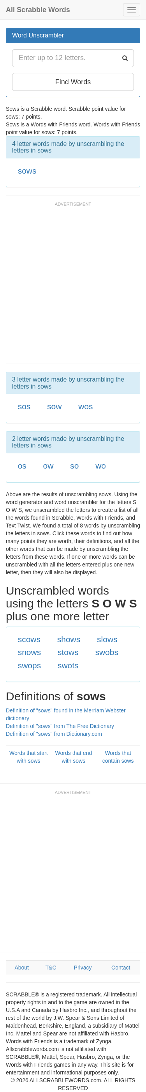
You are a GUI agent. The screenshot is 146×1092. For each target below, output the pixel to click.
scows (29, 639)
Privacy (83, 967)
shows (69, 639)
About (21, 967)
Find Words (73, 82)
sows (27, 170)
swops (29, 665)
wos (85, 406)
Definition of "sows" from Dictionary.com (54, 734)
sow (54, 406)
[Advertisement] (73, 286)
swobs (106, 652)
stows (68, 652)
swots (68, 665)
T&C (51, 967)
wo (100, 465)
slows (107, 639)
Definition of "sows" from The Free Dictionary (60, 726)
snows (29, 652)
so (74, 465)
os (22, 465)
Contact (120, 967)
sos (24, 406)
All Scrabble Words (38, 10)
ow (48, 465)
